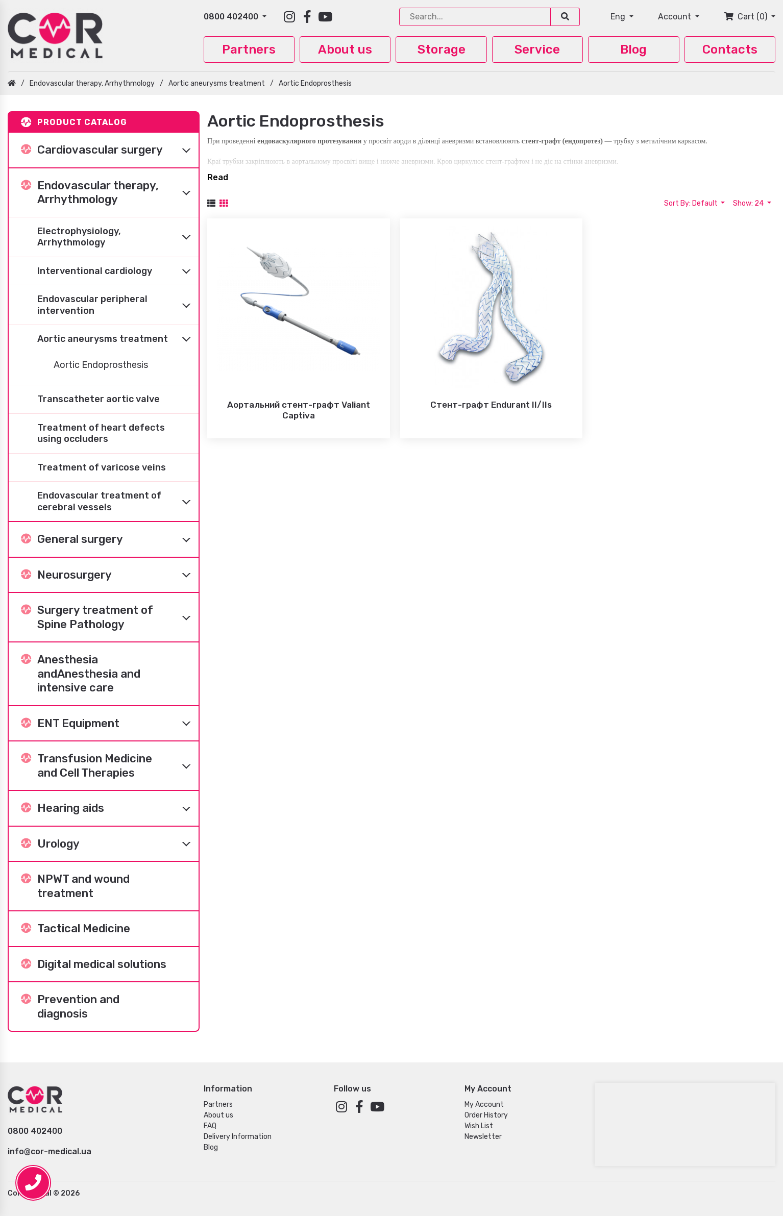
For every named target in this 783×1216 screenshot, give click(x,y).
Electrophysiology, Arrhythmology (118, 237)
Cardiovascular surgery (110, 150)
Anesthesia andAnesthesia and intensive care (80, 673)
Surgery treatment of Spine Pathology (110, 617)
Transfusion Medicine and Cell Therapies (110, 766)
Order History (486, 1115)
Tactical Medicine (75, 928)
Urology (110, 843)
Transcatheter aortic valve (98, 399)
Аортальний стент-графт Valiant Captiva (298, 410)
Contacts (729, 49)
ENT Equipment (110, 723)
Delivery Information (238, 1136)
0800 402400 (232, 16)
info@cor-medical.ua (49, 1151)
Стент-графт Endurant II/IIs (491, 405)
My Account (484, 1104)
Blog (633, 49)
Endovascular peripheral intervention (118, 305)
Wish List (478, 1126)
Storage (442, 49)
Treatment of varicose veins (101, 467)
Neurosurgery (110, 574)
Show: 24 (749, 203)
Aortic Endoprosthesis (315, 83)
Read (217, 177)
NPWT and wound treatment (75, 886)
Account (675, 16)
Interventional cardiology (118, 271)
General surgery (110, 539)
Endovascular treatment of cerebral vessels (118, 501)
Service (537, 49)
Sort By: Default (691, 203)
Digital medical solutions (93, 964)
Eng (618, 16)
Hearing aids (110, 808)
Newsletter (483, 1136)
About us (345, 49)
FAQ (210, 1126)
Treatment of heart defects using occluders (101, 433)
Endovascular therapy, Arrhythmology (92, 83)
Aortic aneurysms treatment (216, 83)
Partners (249, 49)
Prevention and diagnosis (70, 1006)
